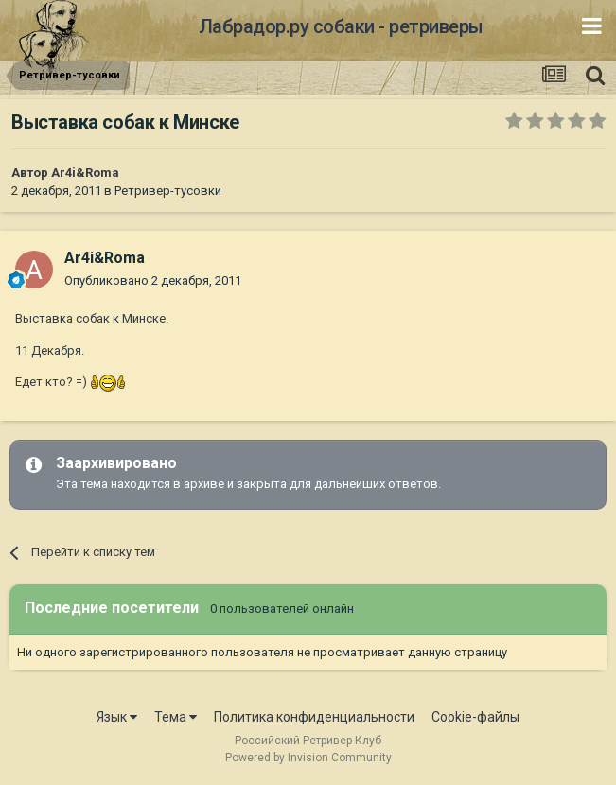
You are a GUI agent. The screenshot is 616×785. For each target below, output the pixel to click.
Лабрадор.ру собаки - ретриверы (341, 26)
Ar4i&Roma (85, 173)
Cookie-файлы (475, 716)
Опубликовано (152, 280)
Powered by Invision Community (308, 757)
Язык (117, 716)
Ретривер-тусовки (167, 190)
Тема (175, 716)
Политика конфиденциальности (314, 716)
